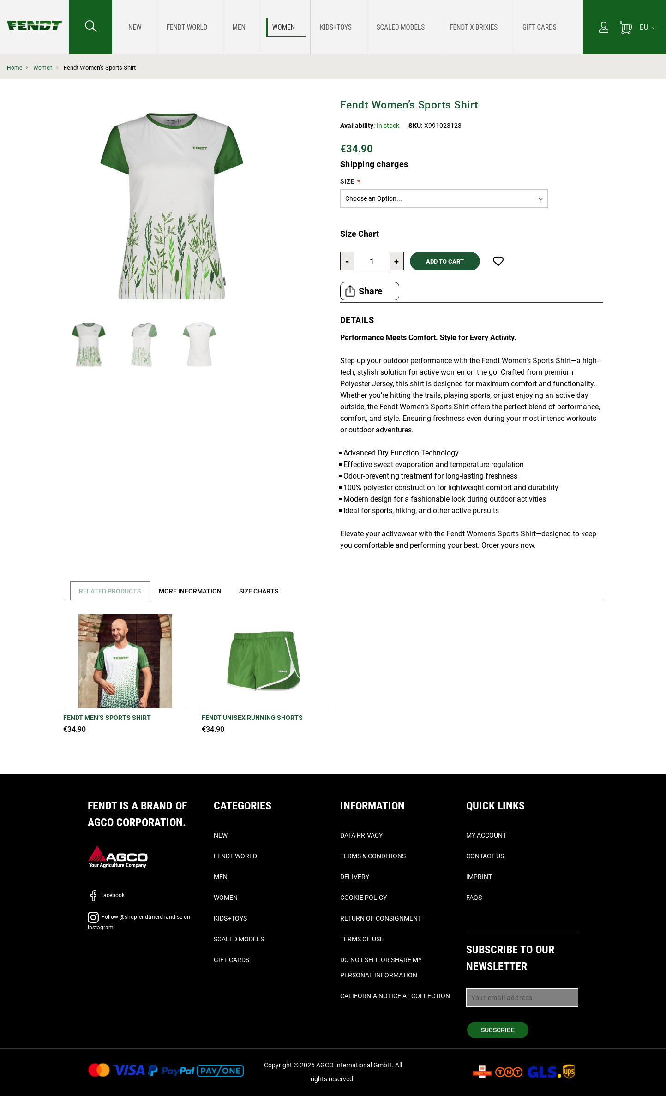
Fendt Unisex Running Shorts (252, 717)
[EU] (647, 27)
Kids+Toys (230, 918)
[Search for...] (90, 27)
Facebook (106, 895)
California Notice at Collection (395, 996)
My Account (486, 835)
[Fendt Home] (34, 16)
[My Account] (603, 28)
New (221, 835)
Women (44, 67)
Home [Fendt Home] (15, 67)
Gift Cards (231, 960)
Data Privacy (361, 835)
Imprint (479, 876)
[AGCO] (118, 856)
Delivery (354, 876)
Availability (356, 125)
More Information (196, 591)
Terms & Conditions (373, 856)
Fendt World (235, 856)
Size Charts (268, 591)
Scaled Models (239, 939)
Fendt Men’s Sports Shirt (107, 717)
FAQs (474, 897)
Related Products (112, 591)
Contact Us (485, 856)
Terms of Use (362, 939)
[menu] (347, 27)
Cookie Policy (363, 897)
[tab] (108, 590)
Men (221, 876)
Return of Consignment (380, 918)
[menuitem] (132, 27)
